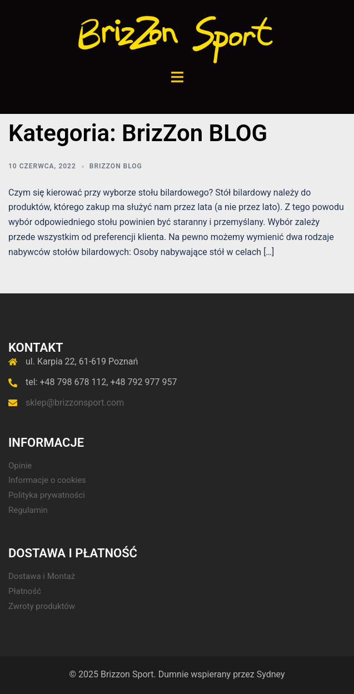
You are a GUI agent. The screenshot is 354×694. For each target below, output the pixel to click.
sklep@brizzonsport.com (75, 402)
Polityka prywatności (46, 495)
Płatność (24, 591)
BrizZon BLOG (115, 166)
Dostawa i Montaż (41, 576)
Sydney (271, 674)
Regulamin (28, 510)
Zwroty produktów (41, 606)
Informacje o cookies (47, 480)
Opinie (20, 466)
